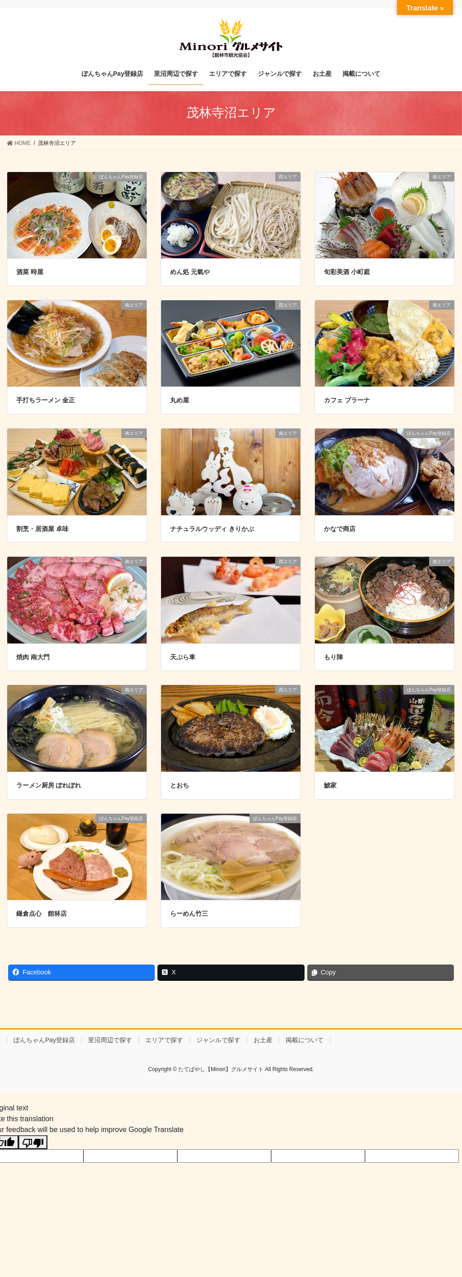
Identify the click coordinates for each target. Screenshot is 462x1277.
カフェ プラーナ (347, 400)
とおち (179, 785)
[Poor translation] (32, 1142)
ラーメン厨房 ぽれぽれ (48, 785)
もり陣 (333, 657)
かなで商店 (340, 528)
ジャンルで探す (218, 1040)
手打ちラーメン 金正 (45, 400)
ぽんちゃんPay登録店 (44, 1040)
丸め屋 (179, 400)
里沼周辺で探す (110, 1040)
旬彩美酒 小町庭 (347, 271)
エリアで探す (164, 1040)
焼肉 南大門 (33, 657)
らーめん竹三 (189, 913)
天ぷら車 (182, 657)
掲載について (304, 1040)
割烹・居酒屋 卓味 (42, 528)
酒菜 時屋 (29, 271)
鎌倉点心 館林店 (41, 913)
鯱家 (330, 785)
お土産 (263, 1040)
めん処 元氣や (190, 271)
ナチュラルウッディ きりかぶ (212, 528)
